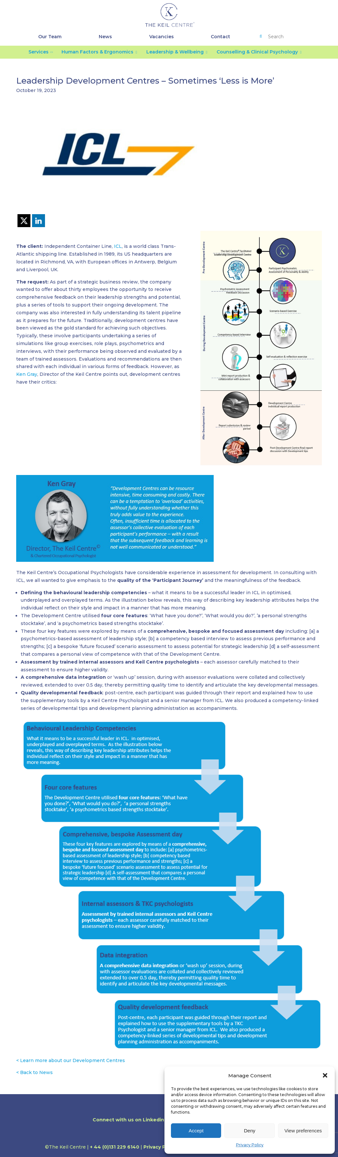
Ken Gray (26, 374)
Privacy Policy (250, 1144)
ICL (118, 246)
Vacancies (161, 37)
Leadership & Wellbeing (175, 52)
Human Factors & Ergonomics (97, 52)
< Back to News (34, 1072)
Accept (196, 1130)
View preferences (303, 1130)
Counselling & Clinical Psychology (257, 52)
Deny (249, 1130)
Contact (220, 37)
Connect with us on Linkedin (131, 1120)
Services (38, 52)
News (105, 37)
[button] (325, 1075)
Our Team (50, 37)
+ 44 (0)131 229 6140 (114, 1147)
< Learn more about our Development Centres (70, 1060)
